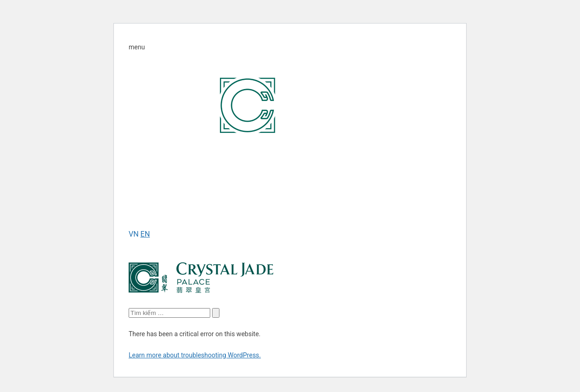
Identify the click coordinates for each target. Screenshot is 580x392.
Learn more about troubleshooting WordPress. (195, 355)
